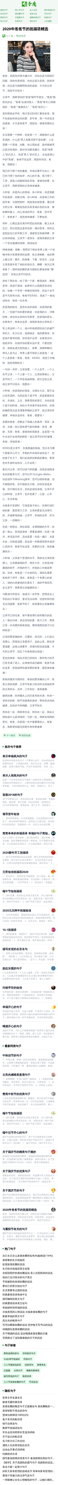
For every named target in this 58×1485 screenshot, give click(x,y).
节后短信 (33, 1381)
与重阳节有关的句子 (15, 1229)
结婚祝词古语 (9, 1454)
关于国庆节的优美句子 (16, 1171)
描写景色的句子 (11, 1376)
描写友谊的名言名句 (15, 949)
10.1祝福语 (9, 930)
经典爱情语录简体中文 (14, 1294)
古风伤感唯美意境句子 (16, 1074)
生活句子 (4, 13)
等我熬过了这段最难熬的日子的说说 (22, 1337)
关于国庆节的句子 (13, 1190)
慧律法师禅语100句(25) (15, 1415)
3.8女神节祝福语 (12, 1359)
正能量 (7, 1370)
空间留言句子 (29, 1353)
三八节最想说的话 (12, 1364)
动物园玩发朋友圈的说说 (16, 1329)
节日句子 (48, 13)
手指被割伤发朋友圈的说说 (17, 1281)
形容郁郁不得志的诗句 (14, 1410)
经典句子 (48, 17)
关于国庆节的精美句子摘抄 (19, 1152)
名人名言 (33, 10)
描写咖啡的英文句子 (13, 1299)
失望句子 (18, 21)
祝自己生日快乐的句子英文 (17, 1277)
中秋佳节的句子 (12, 1055)
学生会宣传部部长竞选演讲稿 (18, 1432)
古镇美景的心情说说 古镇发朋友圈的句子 (25, 1312)
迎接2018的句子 (12, 795)
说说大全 (33, 13)
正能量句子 (19, 17)
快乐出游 (24, 735)
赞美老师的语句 (11, 1353)
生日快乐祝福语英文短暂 (16, 1268)
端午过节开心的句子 (15, 1132)
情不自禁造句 (9, 1423)
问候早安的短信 (12, 987)
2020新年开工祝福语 (15, 852)
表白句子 (33, 21)
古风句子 (18, 1370)
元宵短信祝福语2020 (15, 872)
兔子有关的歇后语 (12, 1419)
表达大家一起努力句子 (14, 1466)
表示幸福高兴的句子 (15, 756)
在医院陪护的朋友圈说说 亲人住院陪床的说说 (27, 1273)
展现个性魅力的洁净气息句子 (18, 1475)
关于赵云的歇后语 (12, 1436)
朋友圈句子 (19, 13)
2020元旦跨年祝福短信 (16, 910)
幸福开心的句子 (12, 1007)
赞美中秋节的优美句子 (16, 1094)
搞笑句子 (4, 10)
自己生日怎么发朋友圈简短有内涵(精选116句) (27, 1255)
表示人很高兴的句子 (15, 775)
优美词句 (29, 1364)
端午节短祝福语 (12, 891)
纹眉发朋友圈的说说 (13, 1264)
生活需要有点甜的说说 (14, 1290)
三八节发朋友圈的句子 (14, 1381)
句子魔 (9, 36)
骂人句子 (4, 21)
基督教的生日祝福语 (13, 1260)
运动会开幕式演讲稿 (13, 1449)
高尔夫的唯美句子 (12, 1320)
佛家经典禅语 (32, 1370)
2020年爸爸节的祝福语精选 (19, 1210)
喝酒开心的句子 (12, 1026)
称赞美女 (41, 1364)
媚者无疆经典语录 (12, 1402)
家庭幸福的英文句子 (13, 1316)
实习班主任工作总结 (13, 1441)
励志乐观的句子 (12, 968)
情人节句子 (19, 10)
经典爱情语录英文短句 (14, 1303)
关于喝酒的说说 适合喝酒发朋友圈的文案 (25, 1333)
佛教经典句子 (35, 17)
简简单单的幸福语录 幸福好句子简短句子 (27, 833)
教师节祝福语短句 (12, 1428)
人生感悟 (48, 21)
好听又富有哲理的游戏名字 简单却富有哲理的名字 (30, 1471)
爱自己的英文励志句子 (14, 1286)
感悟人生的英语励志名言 (16, 1445)
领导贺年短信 (10, 814)
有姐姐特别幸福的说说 (14, 1307)
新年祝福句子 (49, 10)
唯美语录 (27, 1376)
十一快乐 (9, 735)
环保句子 (28, 1359)
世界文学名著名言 (12, 1397)
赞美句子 (4, 17)
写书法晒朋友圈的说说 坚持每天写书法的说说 (27, 1324)
